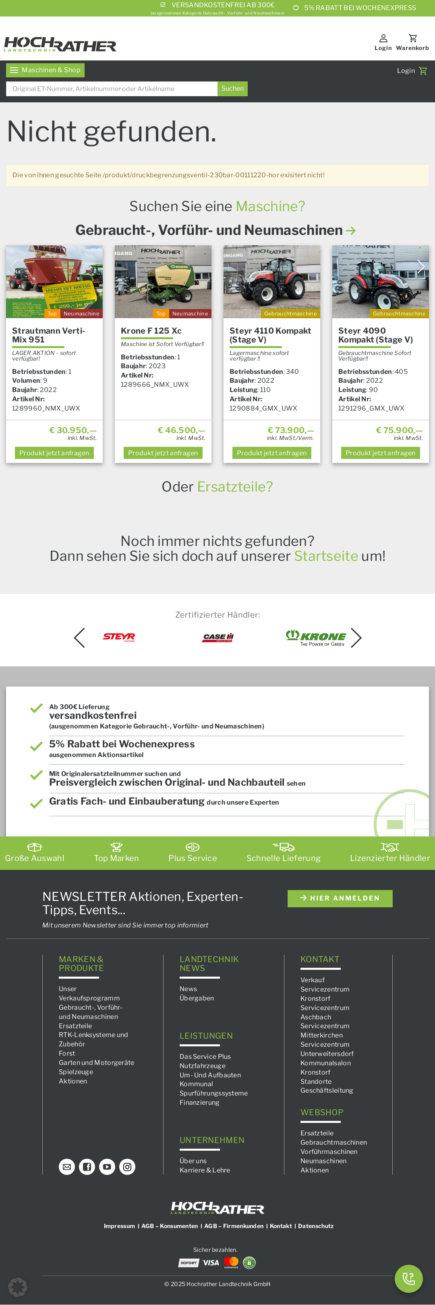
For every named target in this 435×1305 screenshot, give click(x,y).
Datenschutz (316, 1226)
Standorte (316, 1081)
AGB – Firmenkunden (233, 1226)
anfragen (54, 453)
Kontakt (281, 1226)
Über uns (193, 1161)
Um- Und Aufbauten (210, 1075)
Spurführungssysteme (214, 1093)
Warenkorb (412, 47)
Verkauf (312, 980)
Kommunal (196, 1084)
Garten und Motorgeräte (97, 1062)
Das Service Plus (205, 1056)
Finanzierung (200, 1102)
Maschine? (271, 206)
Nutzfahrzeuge (203, 1066)
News (188, 989)
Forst (67, 1053)
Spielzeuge (76, 1072)
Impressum (119, 1226)
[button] (17, 1287)
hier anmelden (340, 899)
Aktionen (73, 1081)
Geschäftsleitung (327, 1091)
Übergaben (197, 998)
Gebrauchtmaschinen (333, 1142)
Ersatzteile (75, 1026)
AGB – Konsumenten (169, 1226)
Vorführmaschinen (329, 1152)
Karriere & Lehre (205, 1170)
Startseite (326, 556)
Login (383, 47)
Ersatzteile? (235, 486)
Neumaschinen (323, 1161)
